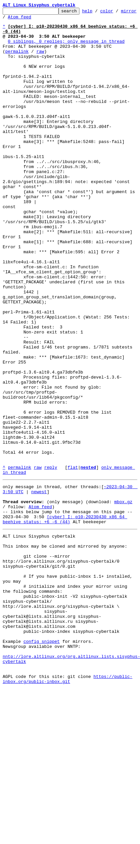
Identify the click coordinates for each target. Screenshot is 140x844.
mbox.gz (123, 599)
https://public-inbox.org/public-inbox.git (67, 810)
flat (73, 559)
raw (40, 60)
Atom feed (37, 20)
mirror (10, 20)
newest (39, 587)
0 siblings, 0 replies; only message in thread (66, 48)
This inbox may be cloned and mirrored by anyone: (65, 650)
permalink (17, 60)
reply (50, 559)
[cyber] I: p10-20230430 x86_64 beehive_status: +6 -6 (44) (65, 620)
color (116, 13)
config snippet (41, 764)
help (97, 13)
